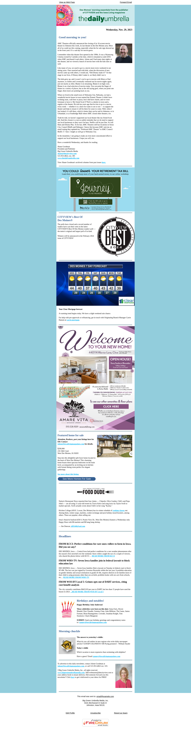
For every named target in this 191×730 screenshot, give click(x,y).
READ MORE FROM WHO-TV (76, 577)
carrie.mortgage (73, 320)
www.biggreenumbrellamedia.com (71, 673)
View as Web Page (67, 2)
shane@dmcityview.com (67, 154)
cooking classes (119, 510)
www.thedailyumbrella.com (68, 158)
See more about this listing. (68, 474)
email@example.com (105, 696)
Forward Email (126, 2)
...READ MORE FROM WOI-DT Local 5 (87, 592)
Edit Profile (70, 713)
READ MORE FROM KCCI (103, 556)
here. (104, 162)
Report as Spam (120, 713)
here (72, 677)
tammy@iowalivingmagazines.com (93, 622)
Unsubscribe (95, 713)
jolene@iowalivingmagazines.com (71, 444)
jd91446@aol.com (78, 526)
